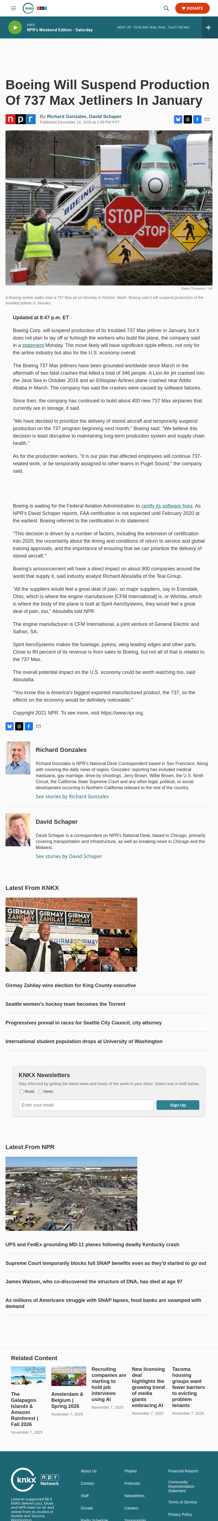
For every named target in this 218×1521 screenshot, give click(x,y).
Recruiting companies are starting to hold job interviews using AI (109, 1384)
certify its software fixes (166, 506)
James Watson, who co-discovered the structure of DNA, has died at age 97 (94, 1281)
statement (33, 345)
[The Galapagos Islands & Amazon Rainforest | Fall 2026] (28, 1376)
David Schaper (105, 116)
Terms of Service (182, 1502)
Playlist (130, 1471)
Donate (195, 8)
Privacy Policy (180, 1514)
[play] (15, 27)
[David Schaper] (17, 829)
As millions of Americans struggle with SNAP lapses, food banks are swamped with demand (103, 1303)
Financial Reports (183, 1471)
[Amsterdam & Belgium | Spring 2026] (68, 1376)
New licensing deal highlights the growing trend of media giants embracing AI (148, 1387)
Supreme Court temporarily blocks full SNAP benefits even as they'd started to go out (105, 1263)
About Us (89, 1471)
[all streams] (210, 27)
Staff (85, 1496)
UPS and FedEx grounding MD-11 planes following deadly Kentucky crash (92, 1244)
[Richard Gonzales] (17, 757)
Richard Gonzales (66, 116)
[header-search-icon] (166, 8)
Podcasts (132, 1483)
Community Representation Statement (181, 1486)
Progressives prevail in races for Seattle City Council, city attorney (83, 1023)
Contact (87, 1483)
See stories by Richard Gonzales (72, 796)
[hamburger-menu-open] (13, 8)
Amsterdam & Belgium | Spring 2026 (67, 1400)
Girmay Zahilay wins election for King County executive (70, 985)
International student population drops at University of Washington (84, 1041)
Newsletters (134, 1496)
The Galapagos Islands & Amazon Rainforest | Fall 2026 (24, 1409)
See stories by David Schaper (69, 856)
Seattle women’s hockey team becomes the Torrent (65, 1004)
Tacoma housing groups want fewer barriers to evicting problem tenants (188, 1387)
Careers (131, 1508)
